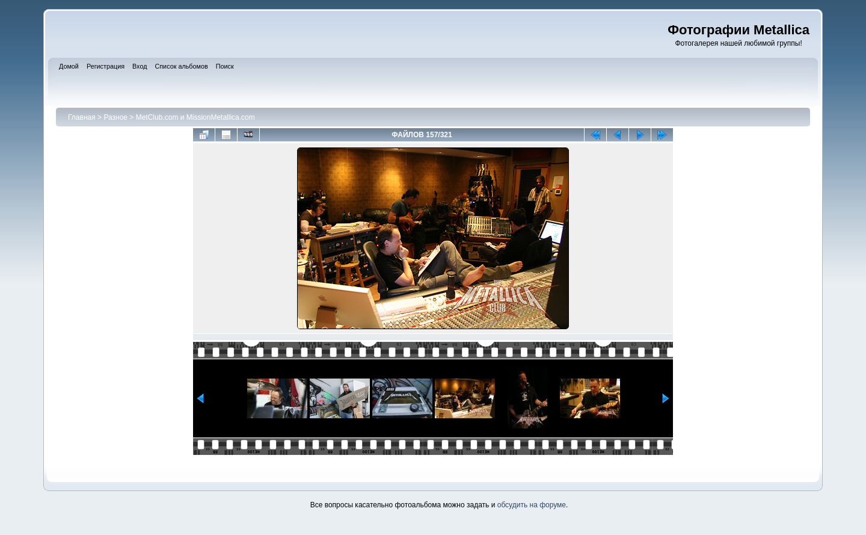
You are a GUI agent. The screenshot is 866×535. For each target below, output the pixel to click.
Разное (115, 117)
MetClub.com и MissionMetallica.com (195, 117)
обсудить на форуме (531, 505)
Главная (82, 117)
